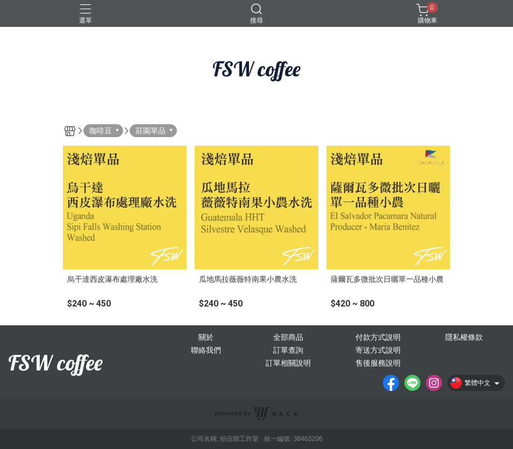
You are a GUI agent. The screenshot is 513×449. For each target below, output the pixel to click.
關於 (205, 337)
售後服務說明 (378, 363)
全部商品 (288, 337)
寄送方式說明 (378, 350)
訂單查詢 (288, 350)
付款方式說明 (378, 337)
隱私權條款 (464, 337)
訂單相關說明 (288, 363)
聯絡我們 (206, 350)
